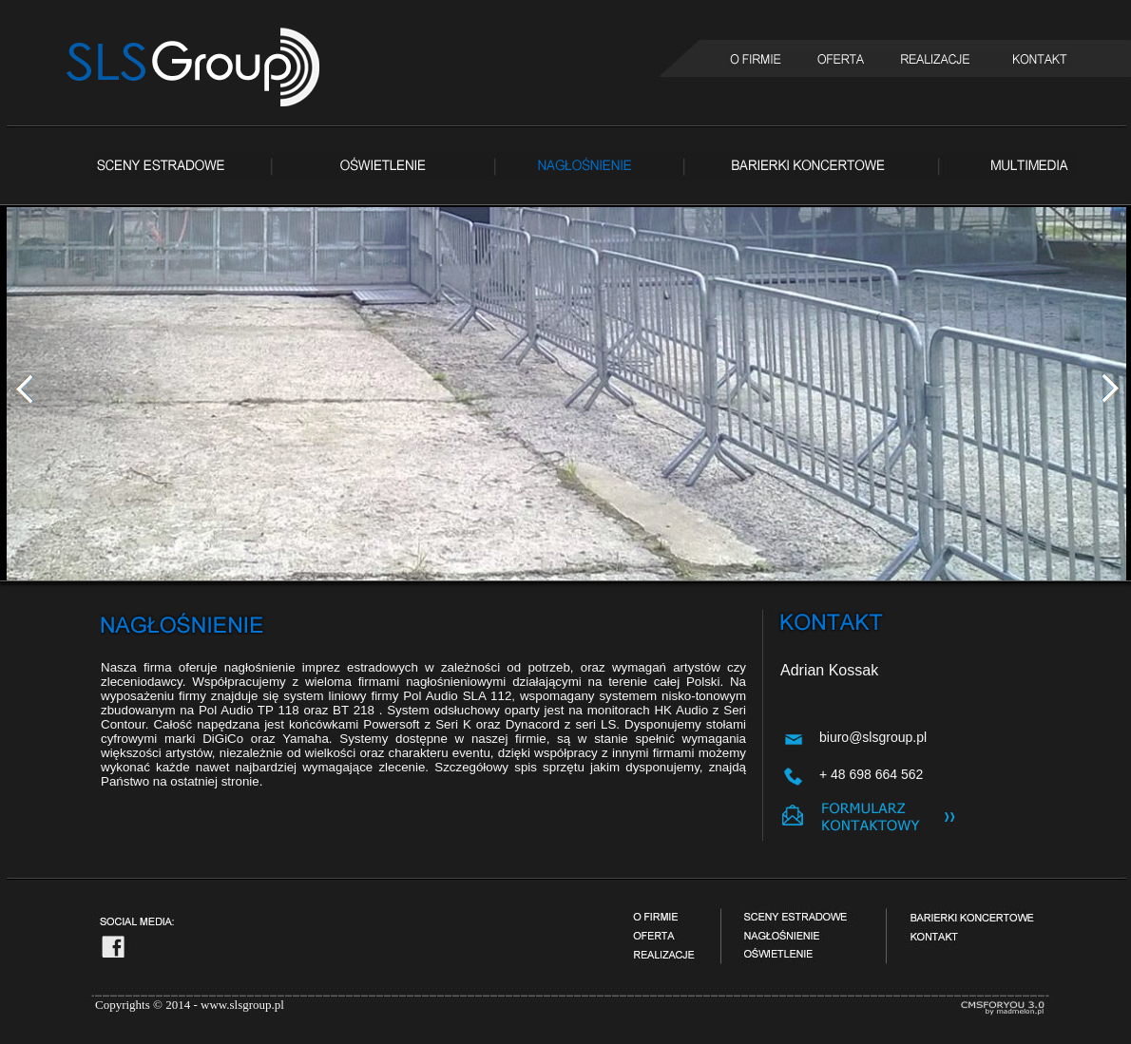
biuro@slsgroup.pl (873, 737)
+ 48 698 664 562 (871, 774)
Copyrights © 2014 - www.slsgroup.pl (189, 1004)
